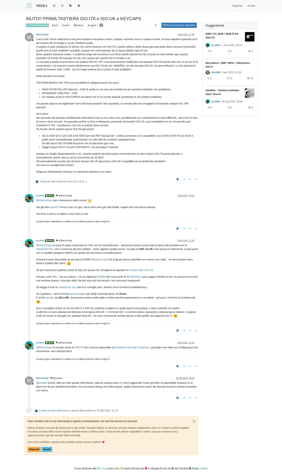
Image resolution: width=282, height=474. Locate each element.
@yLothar (56, 378)
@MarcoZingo (64, 195)
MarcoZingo (42, 34)
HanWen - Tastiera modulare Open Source (222, 92)
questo (54, 207)
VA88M (101, 276)
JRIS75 (79, 347)
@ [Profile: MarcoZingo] (44, 200)
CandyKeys (64, 287)
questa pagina (78, 293)
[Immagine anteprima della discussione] (249, 37)
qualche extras (124, 347)
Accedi (46, 449)
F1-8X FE (147, 270)
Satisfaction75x (44, 249)
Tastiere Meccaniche (37, 25)
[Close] (194, 421)
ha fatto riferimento (58, 410)
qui (98, 259)
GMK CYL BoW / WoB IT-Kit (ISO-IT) (222, 35)
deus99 (215, 72)
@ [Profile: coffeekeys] (133, 276)
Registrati (34, 449)
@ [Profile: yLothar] (41, 382)
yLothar (40, 195)
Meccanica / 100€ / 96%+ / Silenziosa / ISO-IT (228, 64)
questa (50, 297)
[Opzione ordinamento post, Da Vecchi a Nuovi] (156, 25)
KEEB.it (41, 6)
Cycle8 (133, 270)
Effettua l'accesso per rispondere (179, 25)
